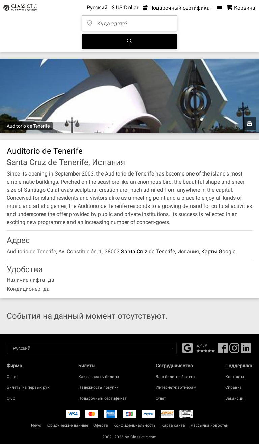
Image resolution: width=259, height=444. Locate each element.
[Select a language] (92, 348)
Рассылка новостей (209, 425)
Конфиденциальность (134, 425)
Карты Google (218, 251)
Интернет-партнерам (176, 387)
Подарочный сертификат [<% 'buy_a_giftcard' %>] (177, 8)
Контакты (234, 376)
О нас (12, 376)
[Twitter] (234, 350)
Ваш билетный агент (175, 376)
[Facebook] (187, 347)
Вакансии (234, 398)
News (36, 425)
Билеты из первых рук (28, 387)
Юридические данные (67, 425)
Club (11, 398)
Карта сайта (173, 425)
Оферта (100, 425)
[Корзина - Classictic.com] (241, 8)
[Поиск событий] (129, 41)
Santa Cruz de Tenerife (148, 251)
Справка (233, 387)
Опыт (161, 398)
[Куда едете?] (131, 21)
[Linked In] (246, 350)
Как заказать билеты (98, 376)
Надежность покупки (98, 387)
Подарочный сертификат (102, 398)
